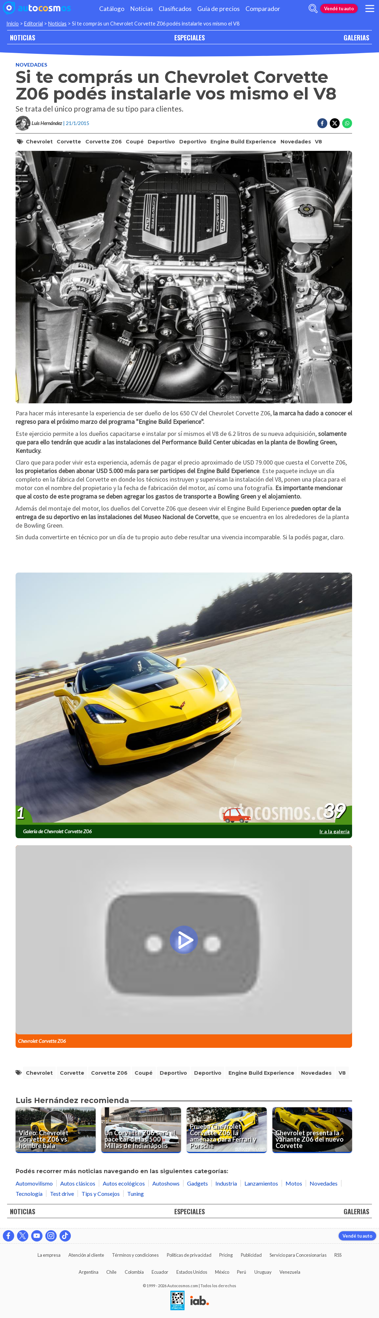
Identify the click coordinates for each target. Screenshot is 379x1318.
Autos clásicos (77, 1183)
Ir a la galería (334, 831)
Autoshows (166, 1183)
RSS (337, 1255)
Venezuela (289, 1272)
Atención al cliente (86, 1255)
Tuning (135, 1193)
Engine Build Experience (243, 141)
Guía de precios (218, 8)
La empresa (49, 1255)
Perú (241, 1272)
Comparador (262, 8)
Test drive (62, 1193)
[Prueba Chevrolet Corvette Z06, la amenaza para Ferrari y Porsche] (227, 1130)
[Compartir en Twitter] (335, 123)
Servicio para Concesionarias (298, 1255)
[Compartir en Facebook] (322, 123)
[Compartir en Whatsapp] (347, 123)
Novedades (31, 65)
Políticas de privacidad (189, 1255)
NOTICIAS (22, 37)
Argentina (88, 1272)
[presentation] (184, 699)
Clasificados (175, 8)
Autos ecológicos (124, 1183)
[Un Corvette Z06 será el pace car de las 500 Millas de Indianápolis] (141, 1130)
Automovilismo (34, 1183)
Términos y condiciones (135, 1255)
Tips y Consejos (100, 1193)
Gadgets (197, 1183)
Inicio (12, 24)
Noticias (141, 8)
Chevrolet (39, 141)
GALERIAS (356, 37)
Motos (293, 1183)
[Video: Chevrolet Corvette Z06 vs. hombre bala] (56, 1130)
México (222, 1272)
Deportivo (161, 141)
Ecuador (160, 1272)
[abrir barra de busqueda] (313, 8)
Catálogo (111, 8)
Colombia (134, 1272)
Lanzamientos (261, 1183)
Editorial (33, 24)
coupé (135, 141)
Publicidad (251, 1255)
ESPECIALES (189, 37)
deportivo (193, 141)
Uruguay (263, 1272)
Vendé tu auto (339, 8)
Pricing (226, 1255)
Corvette (69, 141)
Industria (226, 1183)
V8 (318, 141)
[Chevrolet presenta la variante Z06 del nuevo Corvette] (312, 1130)
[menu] (369, 8)
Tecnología (29, 1193)
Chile (111, 1272)
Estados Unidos (191, 1272)
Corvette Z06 (103, 141)
